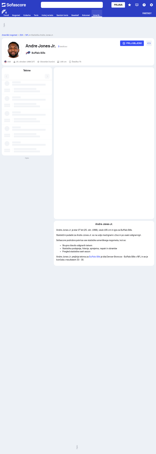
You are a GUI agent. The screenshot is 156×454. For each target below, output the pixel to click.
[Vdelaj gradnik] (149, 43)
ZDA (21, 35)
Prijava (118, 5)
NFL (27, 35)
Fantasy (147, 13)
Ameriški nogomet (9, 35)
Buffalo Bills (94, 256)
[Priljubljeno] (132, 43)
